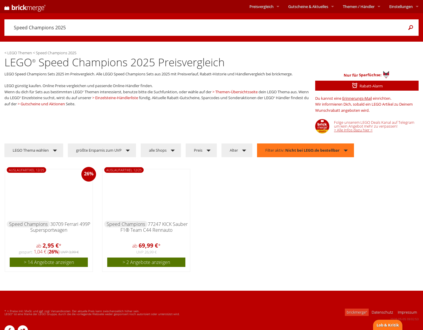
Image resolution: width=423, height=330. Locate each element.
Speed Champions (28, 224)
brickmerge (357, 312)
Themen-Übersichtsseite (236, 91)
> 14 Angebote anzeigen (49, 262)
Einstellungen (401, 6)
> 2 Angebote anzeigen (146, 262)
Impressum (407, 312)
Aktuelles (308, 6)
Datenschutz (382, 312)
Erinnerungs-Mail (357, 98)
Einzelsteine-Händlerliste (116, 97)
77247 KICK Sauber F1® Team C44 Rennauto (154, 227)
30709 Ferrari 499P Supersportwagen (60, 227)
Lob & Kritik (388, 325)
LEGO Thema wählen (31, 150)
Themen (359, 6)
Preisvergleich (261, 6)
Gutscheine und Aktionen (43, 103)
